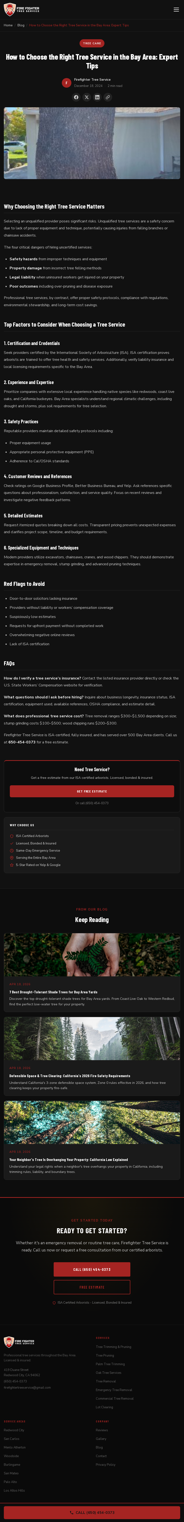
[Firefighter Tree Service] (21, 9)
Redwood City (14, 1430)
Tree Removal (106, 1381)
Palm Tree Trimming (110, 1364)
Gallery (101, 1439)
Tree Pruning (105, 1355)
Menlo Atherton (15, 1447)
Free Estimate (92, 1287)
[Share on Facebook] (76, 97)
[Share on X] (86, 97)
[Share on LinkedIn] (97, 97)
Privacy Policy (105, 1465)
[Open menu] (176, 9)
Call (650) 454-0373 (92, 1269)
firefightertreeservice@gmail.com (27, 1388)
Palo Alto (10, 1482)
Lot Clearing (104, 1407)
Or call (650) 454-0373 (92, 803)
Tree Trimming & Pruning (113, 1347)
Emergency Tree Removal (114, 1390)
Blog (99, 1447)
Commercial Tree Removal (115, 1399)
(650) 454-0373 (15, 1381)
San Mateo (11, 1473)
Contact (101, 1456)
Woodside (11, 1456)
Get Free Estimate (92, 791)
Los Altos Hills (14, 1490)
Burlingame (12, 1465)
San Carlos (11, 1439)
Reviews (102, 1430)
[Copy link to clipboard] (108, 97)
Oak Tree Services (108, 1373)
